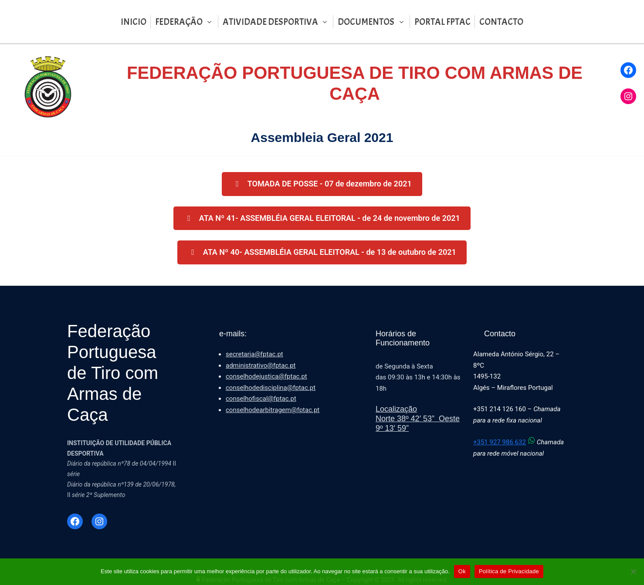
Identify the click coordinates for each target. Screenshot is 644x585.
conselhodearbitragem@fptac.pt (272, 410)
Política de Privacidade (509, 571)
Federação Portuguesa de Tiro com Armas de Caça (112, 372)
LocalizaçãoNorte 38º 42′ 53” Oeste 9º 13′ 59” (418, 418)
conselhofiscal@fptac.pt (261, 398)
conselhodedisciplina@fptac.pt (270, 388)
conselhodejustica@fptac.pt (266, 376)
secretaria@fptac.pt (254, 354)
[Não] (633, 571)
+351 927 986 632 (505, 442)
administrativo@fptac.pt (261, 365)
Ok (462, 571)
